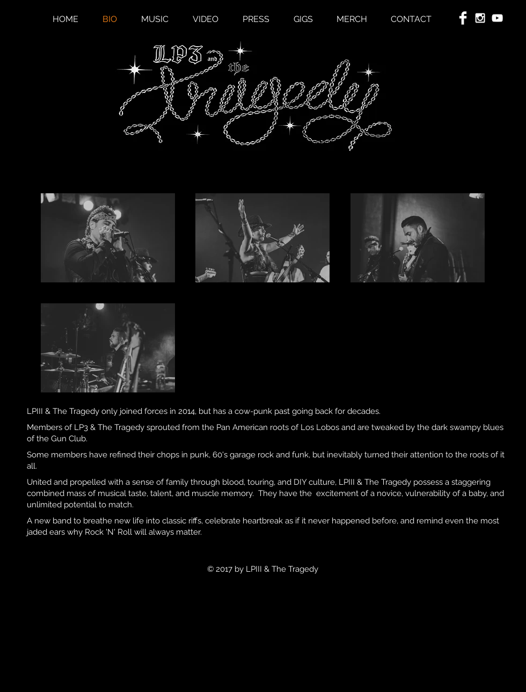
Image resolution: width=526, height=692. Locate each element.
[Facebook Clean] (463, 18)
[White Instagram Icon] (480, 18)
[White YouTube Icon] (497, 18)
